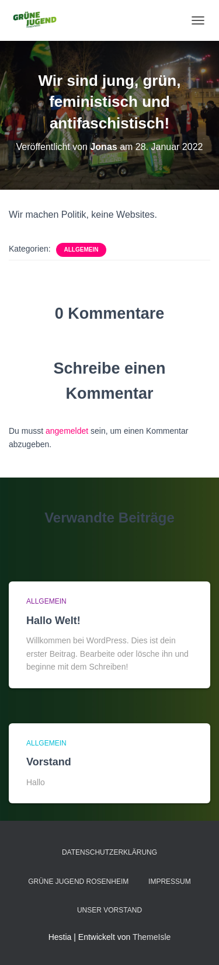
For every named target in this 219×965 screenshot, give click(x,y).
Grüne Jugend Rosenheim (78, 881)
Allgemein (81, 249)
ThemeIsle (152, 937)
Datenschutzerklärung (109, 852)
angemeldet (67, 431)
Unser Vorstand (109, 910)
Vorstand (48, 762)
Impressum (169, 881)
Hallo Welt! (53, 620)
